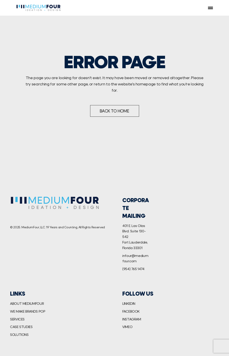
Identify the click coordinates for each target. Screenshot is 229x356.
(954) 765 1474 (133, 269)
